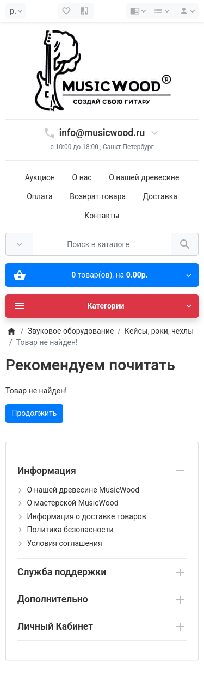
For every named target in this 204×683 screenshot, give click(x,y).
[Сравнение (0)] (85, 11)
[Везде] (19, 244)
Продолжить (34, 413)
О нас (82, 177)
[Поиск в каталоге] (102, 244)
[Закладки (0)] (67, 11)
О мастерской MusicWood (72, 503)
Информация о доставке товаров (86, 516)
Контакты (101, 215)
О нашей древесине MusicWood (83, 489)
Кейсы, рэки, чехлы (159, 331)
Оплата (40, 196)
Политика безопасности (70, 529)
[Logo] (102, 70)
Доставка (160, 196)
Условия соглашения (64, 543)
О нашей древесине (144, 177)
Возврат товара (98, 196)
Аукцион (40, 177)
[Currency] (15, 11)
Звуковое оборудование (71, 331)
